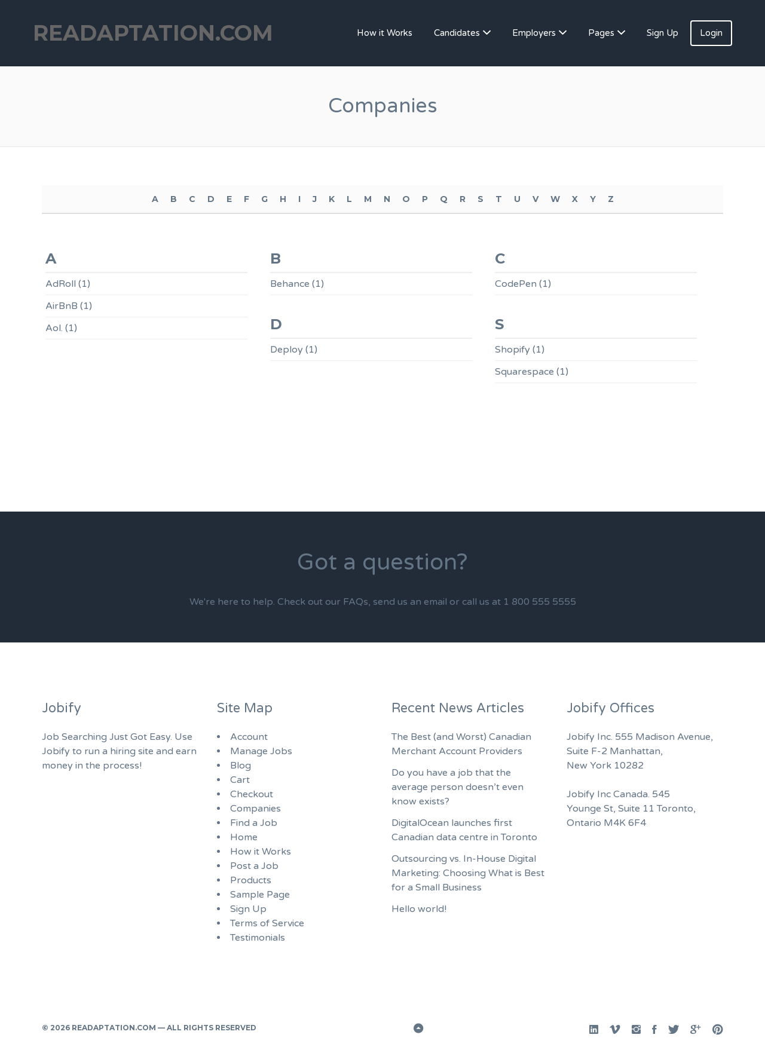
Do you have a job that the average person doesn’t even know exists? (457, 787)
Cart (240, 780)
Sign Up (662, 32)
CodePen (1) (523, 284)
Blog (240, 766)
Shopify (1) (519, 350)
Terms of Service (267, 923)
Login (711, 32)
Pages (601, 32)
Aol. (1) (61, 328)
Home (244, 837)
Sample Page (260, 895)
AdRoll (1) (67, 284)
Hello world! (418, 909)
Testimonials (257, 938)
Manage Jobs (261, 751)
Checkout (251, 794)
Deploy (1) (293, 350)
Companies (255, 809)
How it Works (384, 32)
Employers (534, 32)
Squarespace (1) (531, 372)
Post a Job (254, 866)
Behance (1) (297, 284)
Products (250, 880)
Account (249, 737)
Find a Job (253, 823)
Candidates (457, 32)
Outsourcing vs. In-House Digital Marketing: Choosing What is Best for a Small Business (467, 873)
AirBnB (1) (68, 306)
